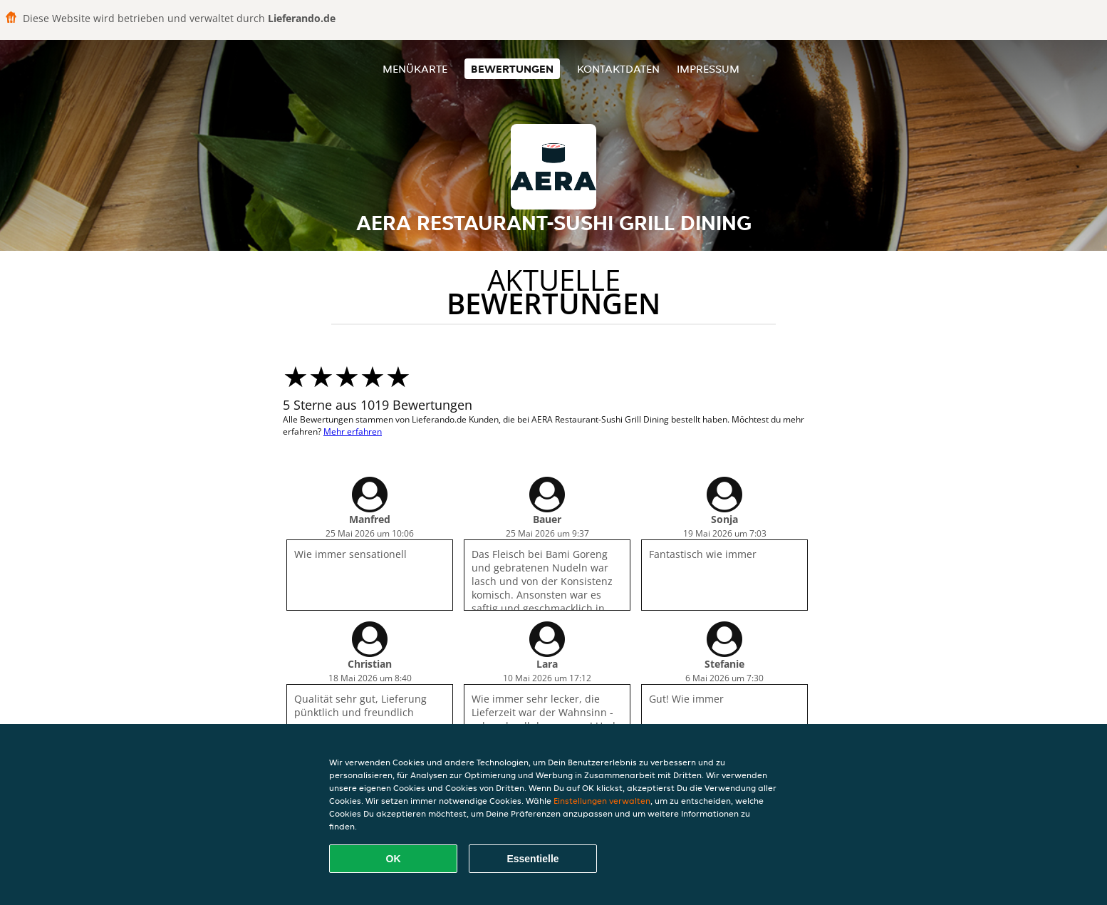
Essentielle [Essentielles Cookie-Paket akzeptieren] (532, 858)
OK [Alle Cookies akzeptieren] (393, 858)
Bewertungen (512, 68)
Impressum (708, 68)
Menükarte (415, 68)
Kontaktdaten (618, 68)
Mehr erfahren (352, 431)
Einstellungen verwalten (602, 800)
